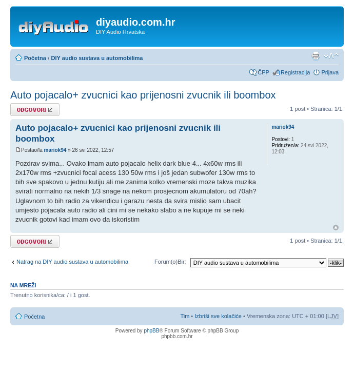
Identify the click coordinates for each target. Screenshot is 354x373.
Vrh (336, 227)
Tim (184, 316)
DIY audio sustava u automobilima (97, 58)
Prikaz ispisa (315, 56)
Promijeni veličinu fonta (331, 56)
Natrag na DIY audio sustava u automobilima (72, 262)
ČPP (263, 72)
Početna (35, 58)
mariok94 (55, 150)
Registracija (295, 72)
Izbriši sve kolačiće (218, 316)
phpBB (151, 330)
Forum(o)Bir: (170, 262)
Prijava (330, 72)
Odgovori (35, 109)
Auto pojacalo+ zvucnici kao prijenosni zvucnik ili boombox (143, 95)
